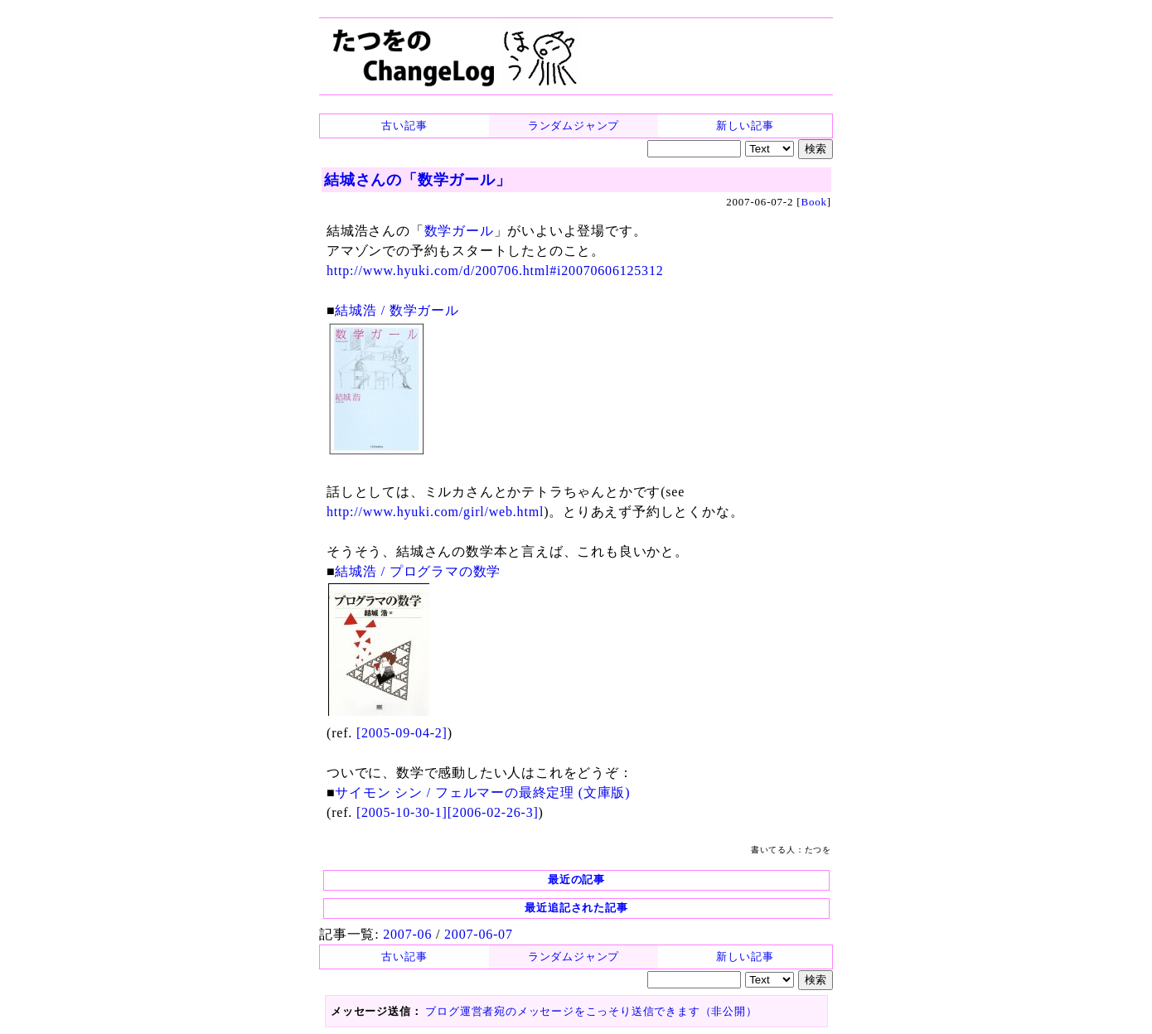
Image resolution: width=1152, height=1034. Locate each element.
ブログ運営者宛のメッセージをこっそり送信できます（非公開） (591, 1011)
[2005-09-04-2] (402, 733)
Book (813, 202)
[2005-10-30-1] (402, 812)
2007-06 (407, 934)
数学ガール (459, 231)
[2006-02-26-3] (493, 812)
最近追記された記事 (576, 907)
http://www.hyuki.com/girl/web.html (435, 512)
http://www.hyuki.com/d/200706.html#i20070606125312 (495, 270)
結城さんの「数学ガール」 (417, 180)
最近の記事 (576, 879)
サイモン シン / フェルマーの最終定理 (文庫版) (482, 792)
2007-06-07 (478, 934)
